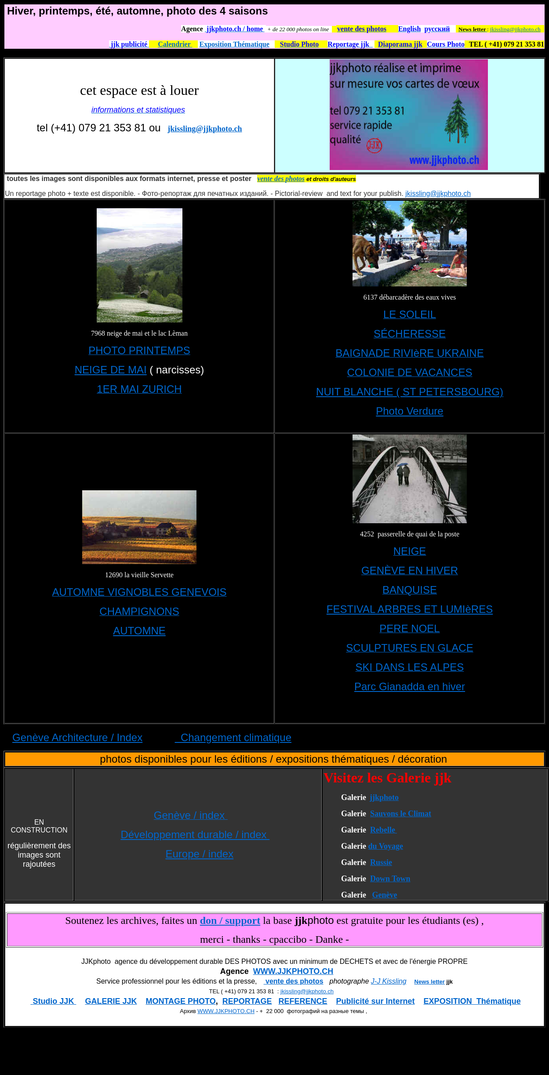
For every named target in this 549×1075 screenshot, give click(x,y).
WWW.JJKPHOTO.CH (293, 971)
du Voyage (385, 846)
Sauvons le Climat (400, 813)
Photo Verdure (409, 411)
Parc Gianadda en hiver (409, 686)
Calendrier (175, 44)
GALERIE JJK (111, 1001)
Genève (384, 894)
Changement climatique (233, 737)
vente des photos (294, 981)
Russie (381, 862)
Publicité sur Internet (375, 1001)
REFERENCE (303, 1001)
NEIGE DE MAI (111, 370)
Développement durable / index (194, 834)
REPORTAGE (247, 1001)
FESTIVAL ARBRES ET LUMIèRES (410, 609)
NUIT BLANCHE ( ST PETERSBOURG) (409, 392)
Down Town (390, 878)
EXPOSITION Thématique (472, 1001)
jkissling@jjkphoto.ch (515, 29)
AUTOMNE (139, 631)
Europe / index (199, 854)
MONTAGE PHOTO (180, 1001)
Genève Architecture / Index (77, 737)
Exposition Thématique (234, 44)
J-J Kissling (389, 981)
